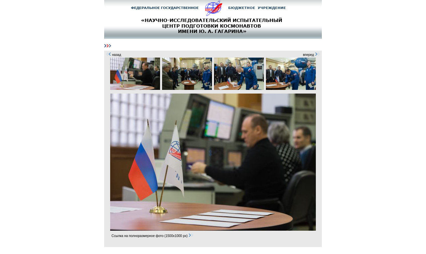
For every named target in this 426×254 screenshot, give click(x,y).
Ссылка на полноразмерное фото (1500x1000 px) (152, 236)
